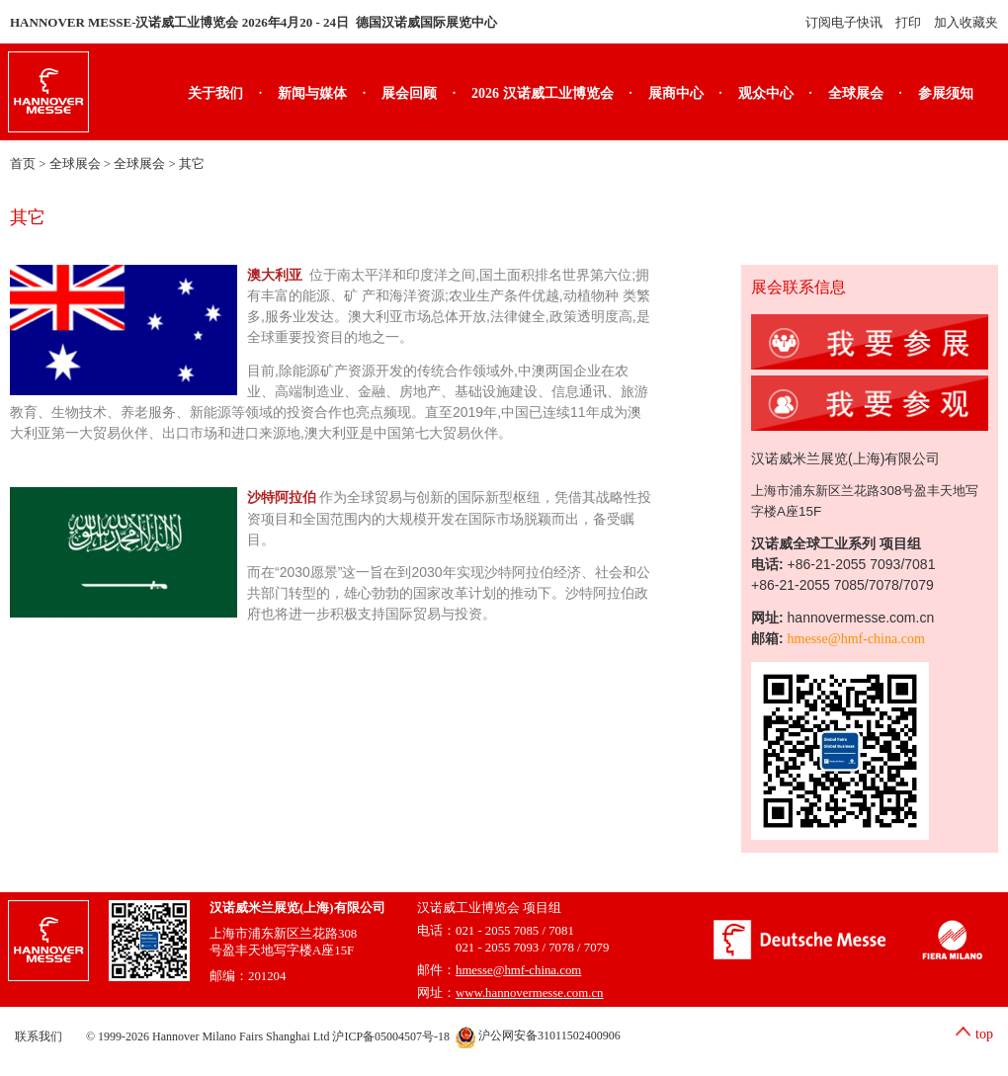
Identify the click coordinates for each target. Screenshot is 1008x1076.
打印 (908, 22)
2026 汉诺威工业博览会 (542, 93)
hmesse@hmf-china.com (856, 638)
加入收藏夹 (966, 22)
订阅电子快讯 (843, 22)
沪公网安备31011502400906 (538, 1035)
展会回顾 (409, 93)
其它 (192, 164)
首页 (23, 164)
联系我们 (38, 1035)
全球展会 (855, 93)
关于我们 (215, 93)
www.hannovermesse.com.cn (530, 993)
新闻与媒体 (312, 93)
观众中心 (766, 93)
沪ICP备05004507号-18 (391, 1035)
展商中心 (676, 93)
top (984, 1034)
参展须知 (945, 93)
